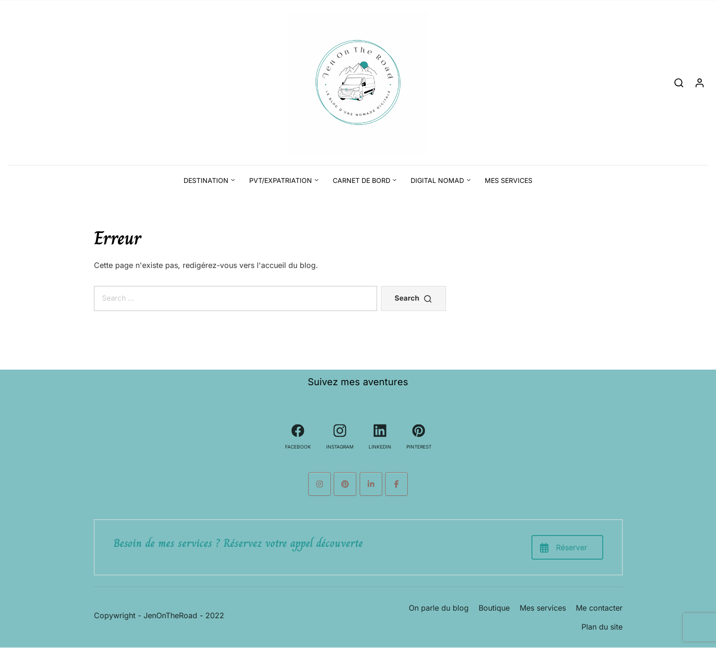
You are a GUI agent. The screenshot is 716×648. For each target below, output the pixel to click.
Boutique (494, 608)
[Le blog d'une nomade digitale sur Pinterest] (345, 484)
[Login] (700, 82)
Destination (206, 180)
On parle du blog (439, 608)
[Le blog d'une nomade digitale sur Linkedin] (371, 484)
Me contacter (599, 608)
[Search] (679, 82)
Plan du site (602, 626)
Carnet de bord (361, 180)
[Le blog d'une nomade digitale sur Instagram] (319, 484)
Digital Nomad (437, 180)
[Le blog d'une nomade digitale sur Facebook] (396, 484)
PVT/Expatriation (280, 180)
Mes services (508, 180)
